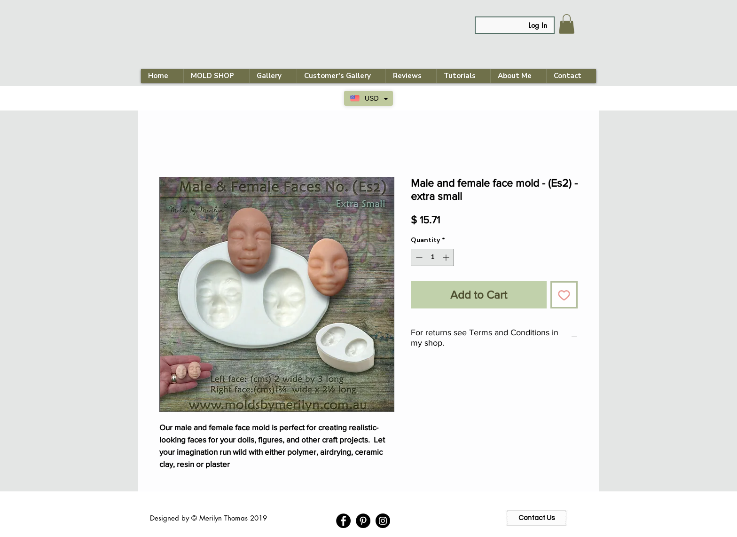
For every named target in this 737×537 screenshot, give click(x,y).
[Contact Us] (536, 518)
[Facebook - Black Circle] (343, 520)
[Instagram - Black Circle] (383, 520)
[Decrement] (418, 257)
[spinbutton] (432, 257)
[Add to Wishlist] (564, 294)
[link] (566, 24)
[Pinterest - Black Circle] (363, 520)
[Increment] (447, 257)
